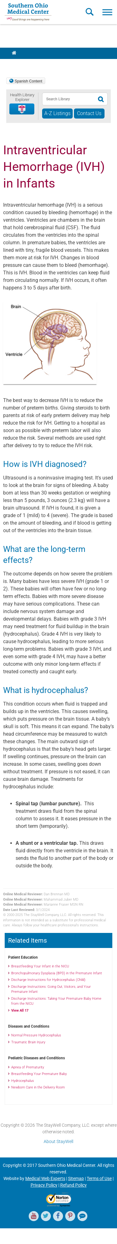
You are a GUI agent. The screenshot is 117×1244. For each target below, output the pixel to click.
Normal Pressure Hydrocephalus (36, 1035)
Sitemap (76, 1178)
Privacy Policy (44, 1185)
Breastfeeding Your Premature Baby (39, 1074)
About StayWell (58, 1141)
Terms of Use (99, 1178)
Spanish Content (28, 81)
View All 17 (19, 1010)
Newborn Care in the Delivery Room (38, 1087)
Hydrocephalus (22, 1081)
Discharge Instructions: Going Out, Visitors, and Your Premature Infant (51, 989)
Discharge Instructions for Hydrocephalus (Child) (48, 980)
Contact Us (89, 113)
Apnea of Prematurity (27, 1067)
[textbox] (68, 99)
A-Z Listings (57, 113)
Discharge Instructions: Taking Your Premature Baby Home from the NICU (56, 1001)
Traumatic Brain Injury (28, 1042)
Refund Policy (73, 1185)
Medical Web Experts (45, 1178)
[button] (22, 109)
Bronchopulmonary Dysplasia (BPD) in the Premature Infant (56, 973)
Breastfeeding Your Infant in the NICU (40, 966)
